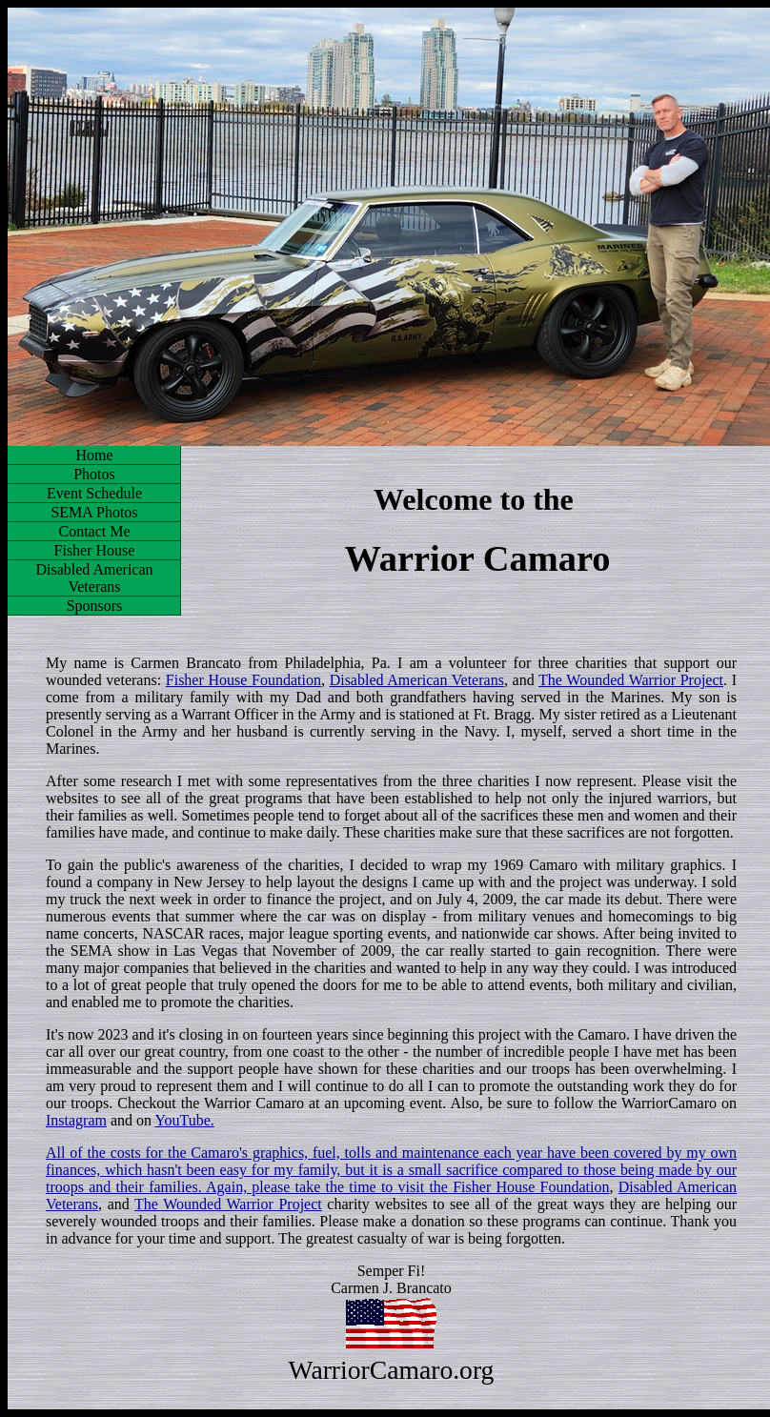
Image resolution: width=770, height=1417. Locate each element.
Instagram (76, 1120)
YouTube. (184, 1120)
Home (93, 455)
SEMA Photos (94, 512)
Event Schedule (94, 493)
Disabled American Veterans (93, 578)
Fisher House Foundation (243, 680)
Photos (94, 474)
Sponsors (95, 605)
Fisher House (94, 550)
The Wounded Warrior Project (630, 680)
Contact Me (94, 531)
